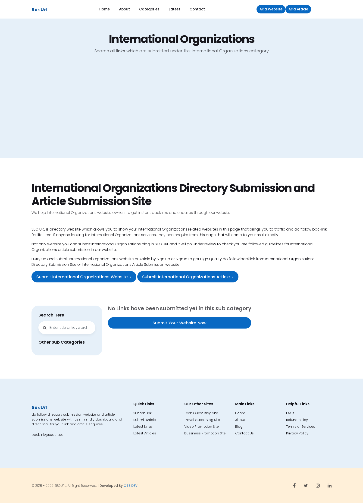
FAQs (290, 413)
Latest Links (142, 426)
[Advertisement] (181, 109)
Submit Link (142, 413)
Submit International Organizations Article (188, 277)
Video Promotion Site (201, 426)
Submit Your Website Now (180, 323)
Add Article (298, 9)
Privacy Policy (297, 433)
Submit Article (144, 420)
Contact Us (244, 433)
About (124, 9)
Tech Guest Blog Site (201, 413)
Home (104, 9)
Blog (239, 426)
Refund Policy (297, 420)
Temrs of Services (300, 426)
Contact (197, 9)
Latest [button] (174, 9)
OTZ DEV (131, 485)
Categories (149, 9)
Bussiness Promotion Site (205, 433)
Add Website (271, 9)
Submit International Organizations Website (83, 277)
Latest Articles (144, 433)
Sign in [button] (322, 9)
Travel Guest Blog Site (202, 420)
